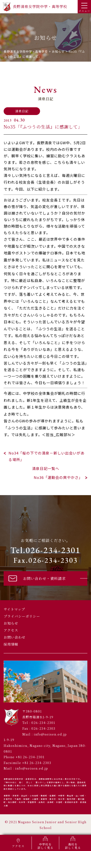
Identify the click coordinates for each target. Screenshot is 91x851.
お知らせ (11, 623)
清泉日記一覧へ (45, 468)
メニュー (84, 8)
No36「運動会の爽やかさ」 (58, 477)
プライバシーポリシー (22, 616)
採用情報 (11, 644)
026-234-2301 (43, 722)
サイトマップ (14, 609)
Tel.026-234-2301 (45, 550)
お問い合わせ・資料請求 (36, 578)
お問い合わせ (14, 637)
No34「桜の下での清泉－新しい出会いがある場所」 (46, 456)
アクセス (11, 630)
